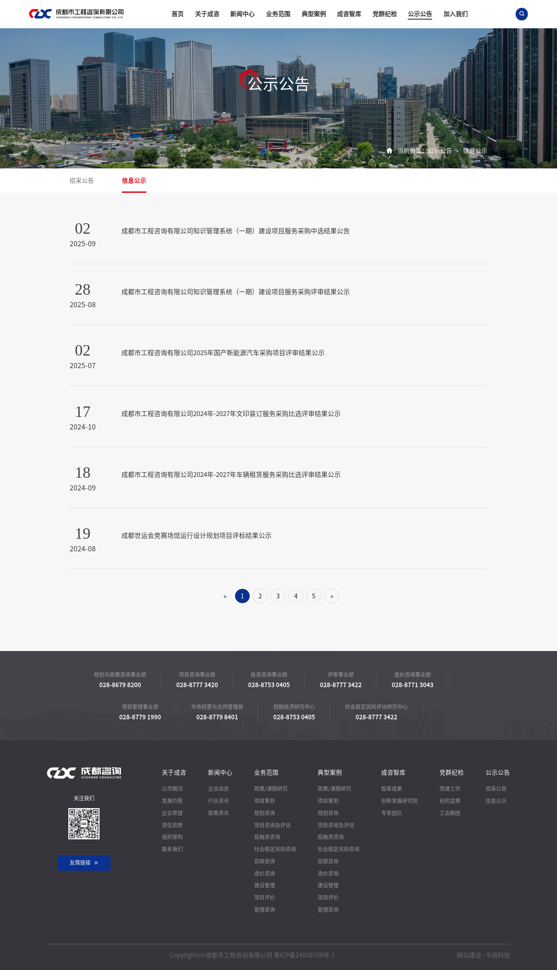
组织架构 (172, 836)
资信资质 (172, 825)
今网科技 (498, 955)
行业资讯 (218, 800)
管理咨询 (264, 909)
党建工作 (450, 788)
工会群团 (450, 813)
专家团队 (391, 813)
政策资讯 (218, 813)
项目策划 (264, 800)
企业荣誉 (172, 813)
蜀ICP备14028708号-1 (304, 955)
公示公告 (420, 14)
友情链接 (84, 863)
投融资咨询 (267, 836)
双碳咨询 (264, 861)
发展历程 (172, 800)
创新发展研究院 (399, 800)
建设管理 (264, 885)
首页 (177, 14)
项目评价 (264, 897)
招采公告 (82, 181)
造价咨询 (264, 873)
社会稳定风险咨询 (275, 849)
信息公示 (475, 151)
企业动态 (218, 788)
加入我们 (455, 14)
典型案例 (314, 14)
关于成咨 (207, 14)
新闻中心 (242, 14)
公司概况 (172, 788)
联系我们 (172, 849)
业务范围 (278, 14)
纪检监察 (450, 800)
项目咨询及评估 (272, 825)
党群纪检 (384, 14)
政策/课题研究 (271, 788)
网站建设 (469, 955)
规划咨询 (264, 813)
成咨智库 (349, 14)
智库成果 (391, 788)
